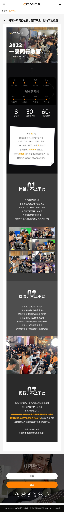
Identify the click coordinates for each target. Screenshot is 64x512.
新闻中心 (12, 11)
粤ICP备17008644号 (52, 508)
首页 (5, 11)
